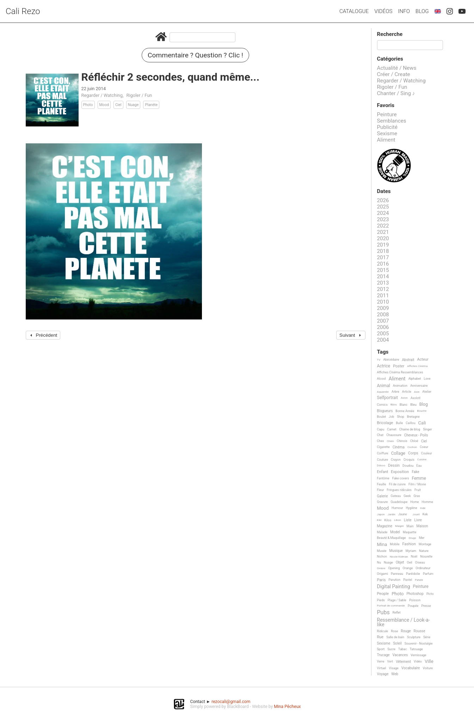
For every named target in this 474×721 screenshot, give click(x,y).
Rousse (419, 631)
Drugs (412, 538)
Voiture (428, 668)
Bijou (393, 404)
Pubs (383, 612)
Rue (380, 637)
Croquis (409, 459)
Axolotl (415, 398)
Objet (400, 562)
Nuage (133, 104)
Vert (390, 661)
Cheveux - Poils (416, 435)
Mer (422, 537)
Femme (419, 478)
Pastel (407, 579)
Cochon (412, 447)
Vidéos (383, 11)
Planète (151, 104)
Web (394, 674)
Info (404, 11)
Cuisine (421, 459)
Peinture (387, 114)
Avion (404, 398)
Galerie (382, 496)
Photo (88, 104)
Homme (427, 502)
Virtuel (381, 668)
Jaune (402, 514)
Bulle (399, 423)
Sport (381, 649)
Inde (422, 508)
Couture (382, 459)
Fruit (417, 490)
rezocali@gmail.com (230, 701)
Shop (400, 416)
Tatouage (416, 649)
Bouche (421, 411)
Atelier (426, 391)
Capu (380, 429)
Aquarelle (383, 392)
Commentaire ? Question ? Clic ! (195, 55)
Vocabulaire (410, 668)
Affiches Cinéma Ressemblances (400, 372)
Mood (104, 104)
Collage (398, 453)
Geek (407, 496)
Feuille (381, 484)
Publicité (387, 127)
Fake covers (400, 478)
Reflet (397, 612)
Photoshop (415, 593)
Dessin (394, 465)
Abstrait (408, 359)
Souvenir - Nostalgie (419, 643)
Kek (425, 514)
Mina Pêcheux (287, 706)
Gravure (382, 502)
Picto (430, 593)
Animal (383, 386)
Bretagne (413, 416)
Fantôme (383, 478)
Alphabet (414, 378)
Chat (380, 435)
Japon (381, 514)
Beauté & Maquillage (391, 537)
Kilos (387, 520)
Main (410, 526)
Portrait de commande (391, 605)
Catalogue (354, 11)
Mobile (394, 544)
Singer (427, 429)
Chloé (414, 441)
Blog (422, 11)
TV (379, 360)
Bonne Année (404, 411)
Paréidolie (413, 573)
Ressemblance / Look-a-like (403, 622)
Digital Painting (393, 586)
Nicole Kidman (399, 556)
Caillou (410, 423)
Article (406, 391)
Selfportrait (387, 398)
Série (426, 637)
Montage (425, 544)
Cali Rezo (23, 11)
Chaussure (393, 435)
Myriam (411, 550)
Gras (416, 496)
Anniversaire (419, 385)
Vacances (400, 655)
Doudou (407, 465)
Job (391, 416)
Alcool (381, 378)
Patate (419, 580)
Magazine (384, 526)
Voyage (383, 674)
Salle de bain (395, 637)
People (383, 594)
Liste (408, 520)
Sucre (391, 649)
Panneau (397, 573)
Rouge (406, 631)
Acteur (422, 359)
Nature (424, 550)
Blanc (403, 404)
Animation (400, 385)
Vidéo (418, 661)
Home (414, 502)
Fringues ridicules (399, 490)
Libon (397, 520)
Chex (380, 441)
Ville (429, 661)
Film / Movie (417, 484)
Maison (422, 526)
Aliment (386, 140)
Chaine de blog (409, 429)
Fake (415, 471)
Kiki (379, 520)
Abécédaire (391, 359)
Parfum (428, 573)
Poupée (413, 605)
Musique (396, 550)
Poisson (414, 600)
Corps (413, 453)
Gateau (396, 496)
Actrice (383, 366)
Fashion (409, 544)
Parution (394, 579)
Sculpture (413, 637)
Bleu (413, 404)
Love (427, 378)
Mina (382, 544)
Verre (380, 661)
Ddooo (381, 465)
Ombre (381, 568)
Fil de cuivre (397, 484)
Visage (394, 668)
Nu (379, 562)
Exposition (400, 472)
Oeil (409, 562)
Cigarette (383, 447)
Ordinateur (422, 568)
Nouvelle (426, 556)
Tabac (402, 649)
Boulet (381, 416)
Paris (381, 580)
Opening (394, 568)
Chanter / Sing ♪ (396, 93)
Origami (382, 573)
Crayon (396, 459)
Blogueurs (385, 410)
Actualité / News (397, 68)
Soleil (397, 643)
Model (395, 532)
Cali (422, 423)
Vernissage (418, 655)
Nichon (382, 556)
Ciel (118, 104)
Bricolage (385, 423)
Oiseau (420, 562)
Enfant (382, 472)
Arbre (395, 391)
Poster (398, 366)
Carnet (391, 429)
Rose (394, 631)
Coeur (424, 447)
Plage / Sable (397, 600)
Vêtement (403, 661)
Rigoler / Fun (139, 95)
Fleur (380, 490)
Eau (418, 465)
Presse (426, 605)
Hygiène (411, 507)
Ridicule (382, 631)
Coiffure (382, 453)
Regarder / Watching (102, 95)
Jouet (416, 514)
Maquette (409, 532)
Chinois (402, 441)
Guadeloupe (398, 502)
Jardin (391, 514)
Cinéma (399, 447)
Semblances (391, 121)
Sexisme (387, 133)
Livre (418, 520)
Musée (382, 550)
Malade (382, 532)
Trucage (383, 655)
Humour (397, 507)
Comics (382, 404)
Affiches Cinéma (417, 366)
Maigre (399, 526)
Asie (417, 392)
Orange (408, 568)
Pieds (381, 600)
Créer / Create (393, 74)
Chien (390, 441)
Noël (414, 556)
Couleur (426, 453)
